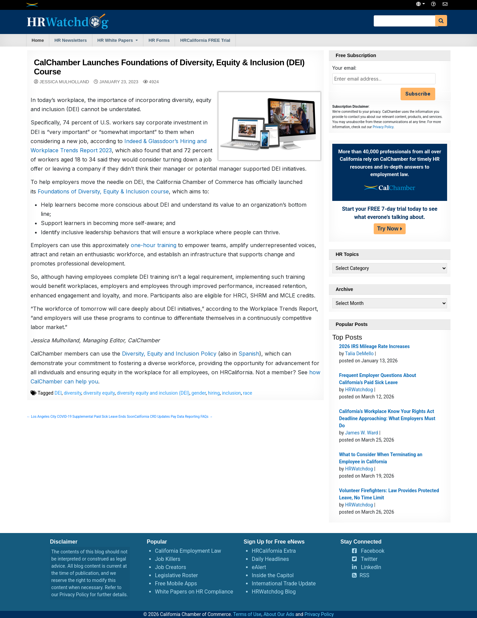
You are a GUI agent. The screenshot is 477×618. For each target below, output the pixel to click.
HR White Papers (115, 40)
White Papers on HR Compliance (194, 591)
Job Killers (167, 559)
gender (199, 402)
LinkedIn (371, 567)
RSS (364, 575)
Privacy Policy (383, 127)
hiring (214, 402)
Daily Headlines (270, 559)
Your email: (344, 68)
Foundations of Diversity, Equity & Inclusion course (103, 200)
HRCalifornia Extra (274, 551)
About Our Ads (278, 614)
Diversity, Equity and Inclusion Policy (169, 363)
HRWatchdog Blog (274, 591)
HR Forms (159, 40)
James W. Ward (361, 432)
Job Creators (170, 567)
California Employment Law (188, 551)
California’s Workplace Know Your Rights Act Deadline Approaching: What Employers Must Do (387, 418)
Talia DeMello (359, 353)
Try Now (387, 228)
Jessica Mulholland (64, 82)
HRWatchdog (359, 389)
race (247, 402)
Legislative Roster (176, 575)
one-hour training (153, 254)
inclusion (231, 402)
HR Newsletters (70, 40)
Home (38, 40)
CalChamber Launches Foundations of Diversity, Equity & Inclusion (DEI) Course (169, 67)
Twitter (369, 559)
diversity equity (98, 402)
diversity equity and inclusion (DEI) (153, 402)
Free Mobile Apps (176, 583)
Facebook (372, 551)
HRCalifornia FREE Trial (205, 40)
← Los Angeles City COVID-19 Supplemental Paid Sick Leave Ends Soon (81, 426)
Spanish (248, 363)
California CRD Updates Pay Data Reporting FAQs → (174, 426)
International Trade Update (284, 583)
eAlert (259, 567)
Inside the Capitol (273, 575)
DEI (58, 402)
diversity (72, 402)
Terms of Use (247, 614)
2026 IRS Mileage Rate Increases (374, 346)
